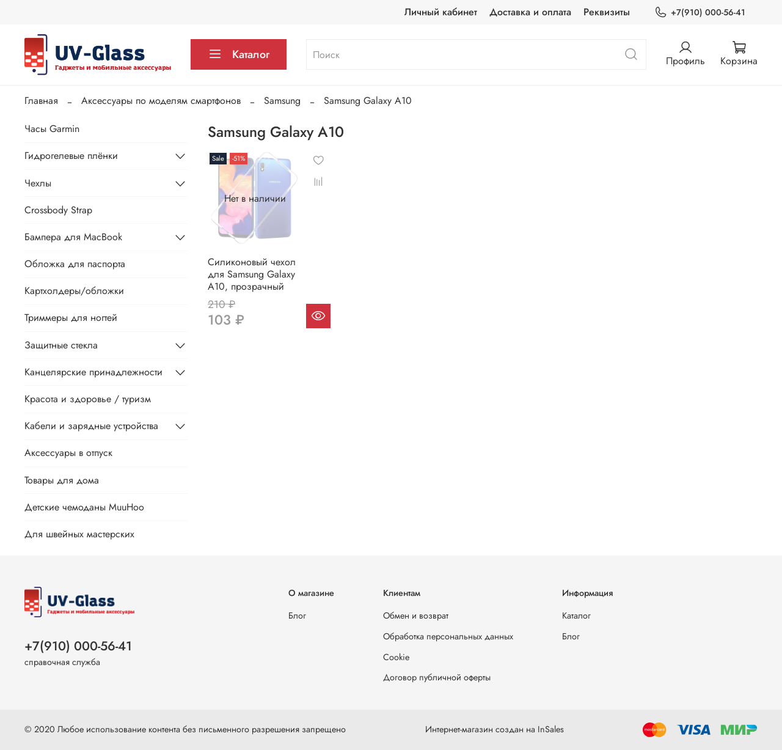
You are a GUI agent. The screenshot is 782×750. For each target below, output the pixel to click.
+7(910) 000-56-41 (699, 12)
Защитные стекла (61, 345)
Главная (41, 101)
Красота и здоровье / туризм (87, 399)
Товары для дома (61, 480)
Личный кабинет (440, 12)
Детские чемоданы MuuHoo (84, 507)
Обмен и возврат (415, 615)
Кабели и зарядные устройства (91, 426)
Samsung (282, 101)
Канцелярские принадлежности (93, 372)
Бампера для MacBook (73, 237)
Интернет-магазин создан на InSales (494, 729)
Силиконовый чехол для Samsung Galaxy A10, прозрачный (252, 274)
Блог (297, 615)
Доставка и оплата (530, 12)
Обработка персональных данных (448, 636)
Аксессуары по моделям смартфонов (161, 101)
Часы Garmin (51, 129)
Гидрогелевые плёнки (71, 156)
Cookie (396, 657)
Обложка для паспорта (74, 264)
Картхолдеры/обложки (74, 291)
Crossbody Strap (58, 210)
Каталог (238, 54)
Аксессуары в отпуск (68, 453)
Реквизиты (606, 12)
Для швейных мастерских (79, 534)
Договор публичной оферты (437, 677)
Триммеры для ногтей (70, 318)
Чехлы (37, 183)
